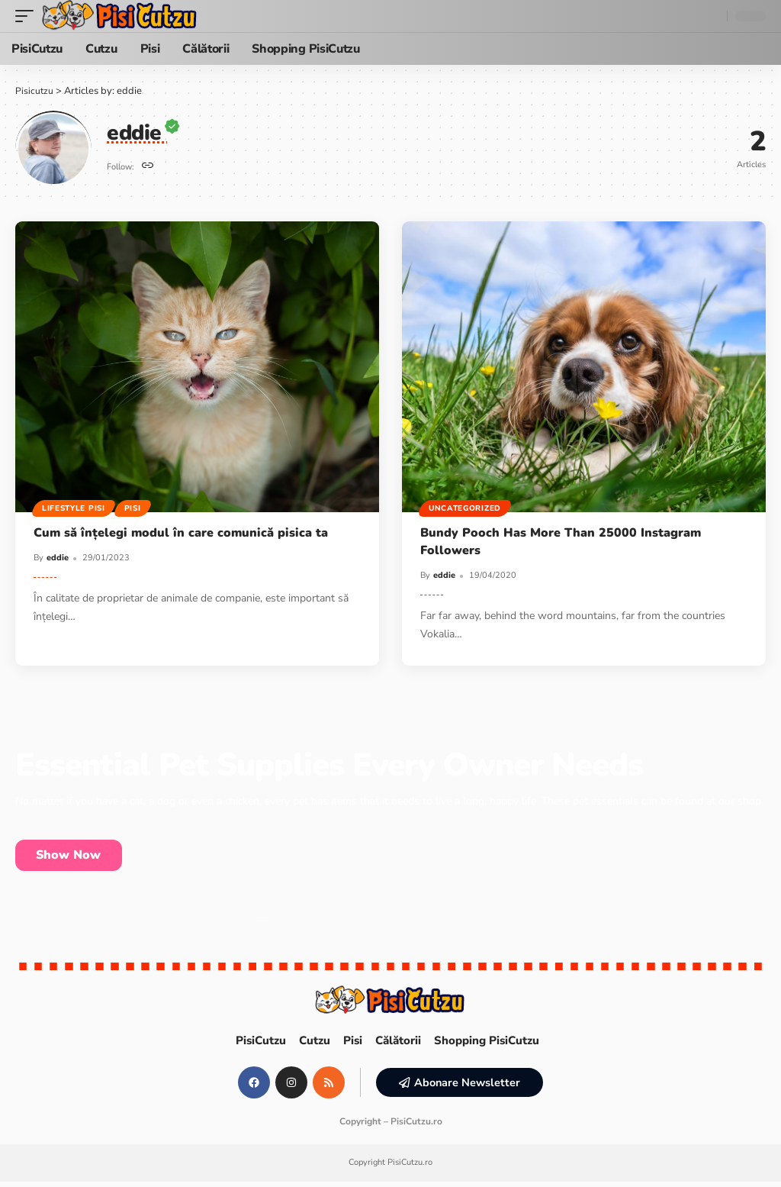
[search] (711, 16)
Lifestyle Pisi (74, 507)
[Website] (148, 166)
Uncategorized (465, 507)
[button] (460, 1087)
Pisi (135, 507)
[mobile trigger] (28, 16)
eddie (58, 557)
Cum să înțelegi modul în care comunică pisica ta (181, 532)
